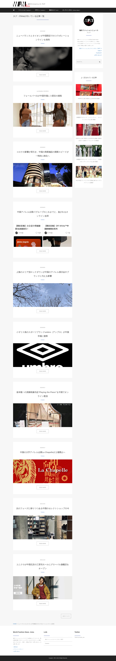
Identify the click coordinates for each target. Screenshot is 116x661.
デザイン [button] (40, 10)
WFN (55, 658)
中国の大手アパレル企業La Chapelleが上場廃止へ (42, 452)
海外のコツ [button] (54, 10)
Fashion (42, 43)
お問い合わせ (98, 55)
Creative (42, 399)
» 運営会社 (15, 646)
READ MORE (42, 74)
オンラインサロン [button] (71, 10)
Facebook (99, 53)
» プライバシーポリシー (18, 649)
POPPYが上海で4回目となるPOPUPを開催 (89, 98)
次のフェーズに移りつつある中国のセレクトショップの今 (42, 508)
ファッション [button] (24, 10)
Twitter (100, 50)
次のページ (66, 616)
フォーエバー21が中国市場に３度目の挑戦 (42, 96)
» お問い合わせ (16, 651)
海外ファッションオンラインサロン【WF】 (90, 48)
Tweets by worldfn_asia (79, 637)
